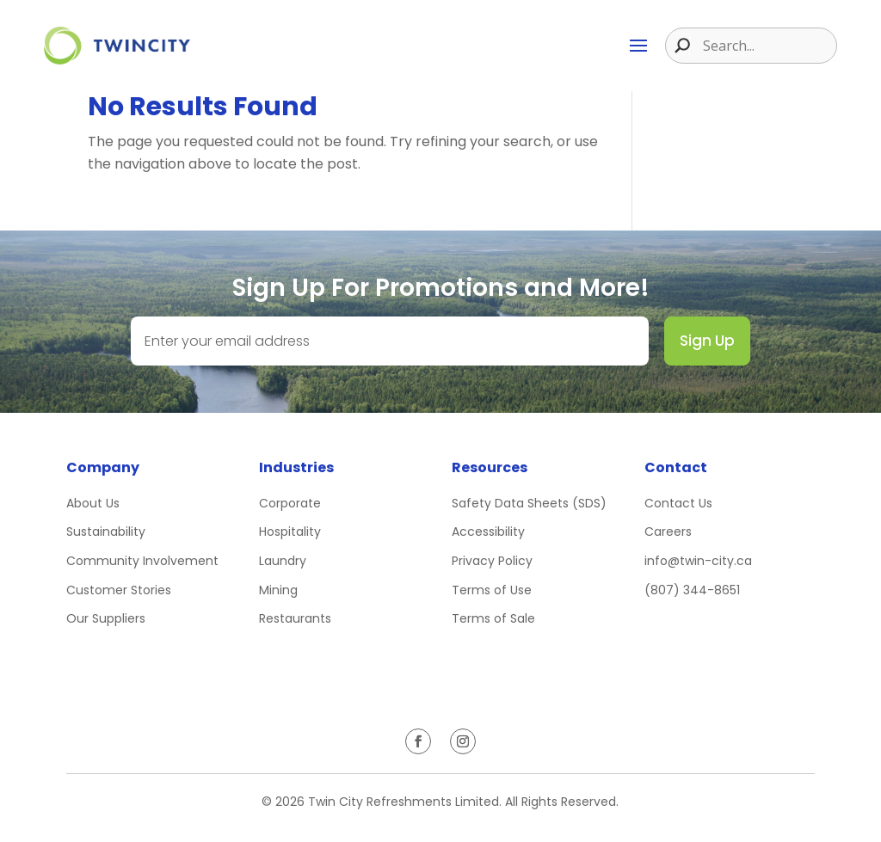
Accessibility (488, 531)
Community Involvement (142, 560)
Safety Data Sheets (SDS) (529, 503)
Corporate (290, 503)
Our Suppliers (105, 618)
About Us (93, 503)
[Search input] (767, 45)
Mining (278, 590)
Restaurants (295, 618)
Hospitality (290, 531)
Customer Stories (118, 590)
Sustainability (105, 531)
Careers (668, 531)
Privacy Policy (492, 560)
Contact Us (678, 503)
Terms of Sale (493, 618)
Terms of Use (492, 590)
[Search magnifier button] (678, 46)
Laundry (282, 560)
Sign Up (707, 340)
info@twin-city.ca (698, 560)
